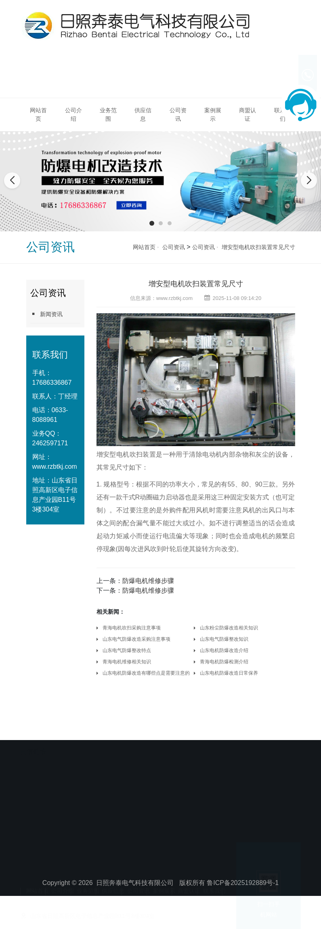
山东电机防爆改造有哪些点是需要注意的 (146, 673)
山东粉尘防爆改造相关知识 (229, 628)
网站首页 (38, 114)
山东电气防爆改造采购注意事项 (136, 639)
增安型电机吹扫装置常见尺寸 (258, 247)
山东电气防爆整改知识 (224, 639)
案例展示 (212, 114)
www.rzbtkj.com (54, 466)
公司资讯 (178, 114)
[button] (151, 223)
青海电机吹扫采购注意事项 (132, 628)
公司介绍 (73, 114)
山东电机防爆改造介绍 (224, 650)
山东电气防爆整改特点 (127, 650)
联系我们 (214, 883)
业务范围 (108, 114)
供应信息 (142, 114)
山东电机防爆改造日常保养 (229, 673)
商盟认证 (247, 114)
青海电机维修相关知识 (127, 662)
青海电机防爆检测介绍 (224, 662)
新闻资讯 (46, 313)
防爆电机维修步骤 (148, 580)
